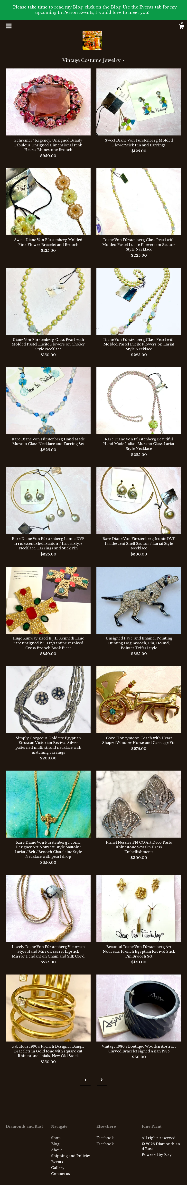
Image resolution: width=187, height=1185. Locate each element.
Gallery (58, 1168)
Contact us (60, 1174)
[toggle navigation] (9, 26)
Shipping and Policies (71, 1156)
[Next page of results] (102, 1079)
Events (57, 1162)
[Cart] (181, 27)
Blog (55, 1144)
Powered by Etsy (157, 1154)
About (56, 1150)
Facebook (105, 1138)
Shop (56, 1138)
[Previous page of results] (85, 1079)
